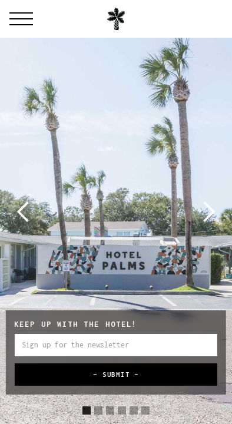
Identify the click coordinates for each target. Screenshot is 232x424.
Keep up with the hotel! (75, 324)
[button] (23, 212)
